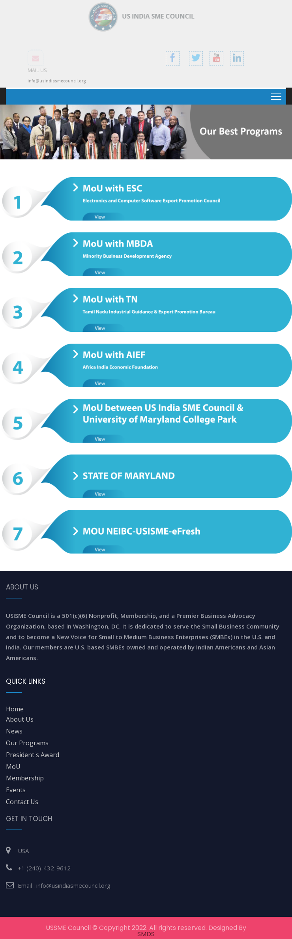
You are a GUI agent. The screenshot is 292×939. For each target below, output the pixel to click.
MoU (13, 766)
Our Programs (27, 743)
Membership (25, 778)
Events (16, 790)
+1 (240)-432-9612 (44, 865)
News (14, 731)
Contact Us (22, 801)
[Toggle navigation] (276, 96)
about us (20, 719)
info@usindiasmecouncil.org (57, 83)
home (15, 709)
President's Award (32, 754)
